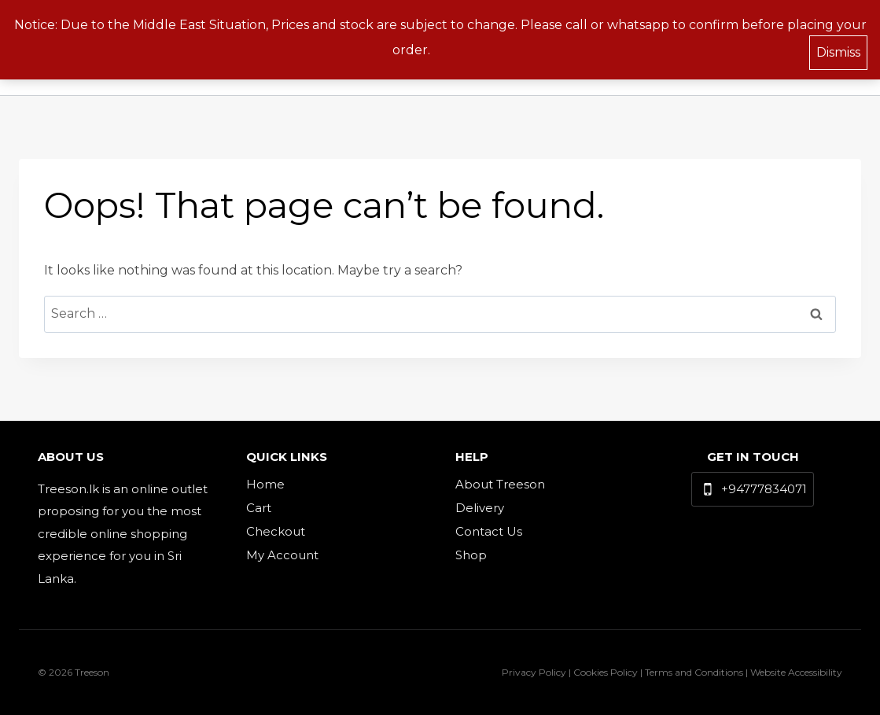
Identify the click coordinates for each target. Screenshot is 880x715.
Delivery (479, 507)
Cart (258, 507)
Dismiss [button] (838, 50)
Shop (471, 554)
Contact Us (488, 531)
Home (265, 484)
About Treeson (500, 484)
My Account (282, 554)
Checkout (275, 531)
